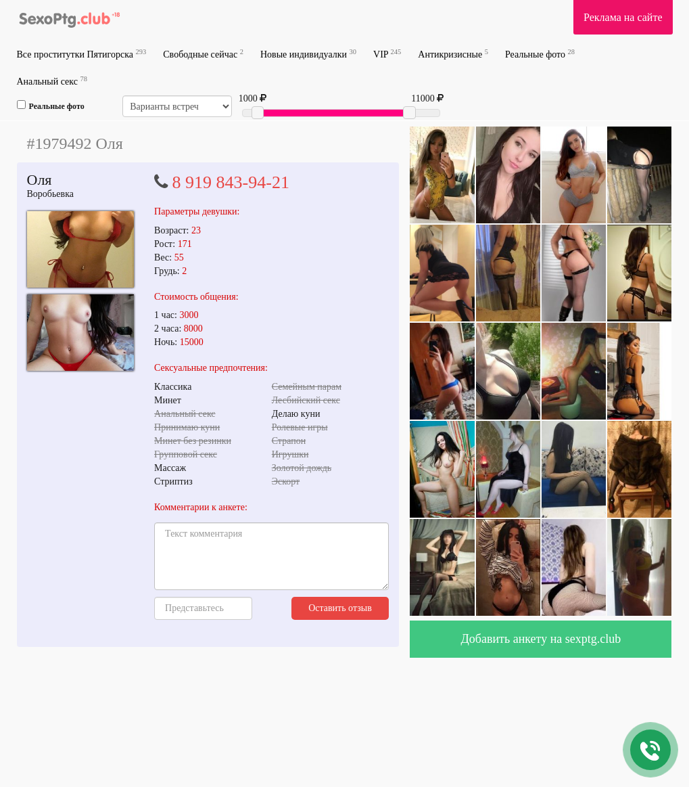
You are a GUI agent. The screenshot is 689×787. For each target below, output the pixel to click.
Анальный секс (52, 81)
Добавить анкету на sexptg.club (541, 639)
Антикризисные (453, 54)
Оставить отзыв (340, 608)
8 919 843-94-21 (230, 182)
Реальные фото (540, 54)
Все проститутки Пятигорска (82, 54)
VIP (387, 54)
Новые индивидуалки (308, 54)
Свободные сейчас (203, 54)
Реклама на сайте (623, 17)
